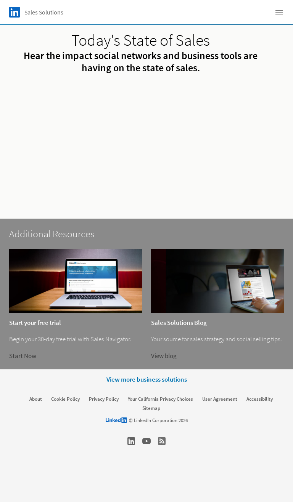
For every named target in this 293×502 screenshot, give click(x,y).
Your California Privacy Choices (160, 399)
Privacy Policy (104, 399)
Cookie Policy (65, 399)
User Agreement (219, 399)
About (35, 399)
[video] (146, 143)
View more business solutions (146, 379)
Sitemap (151, 408)
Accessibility (259, 399)
